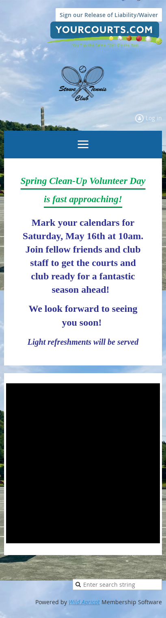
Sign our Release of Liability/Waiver (109, 15)
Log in (154, 118)
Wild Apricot (84, 602)
